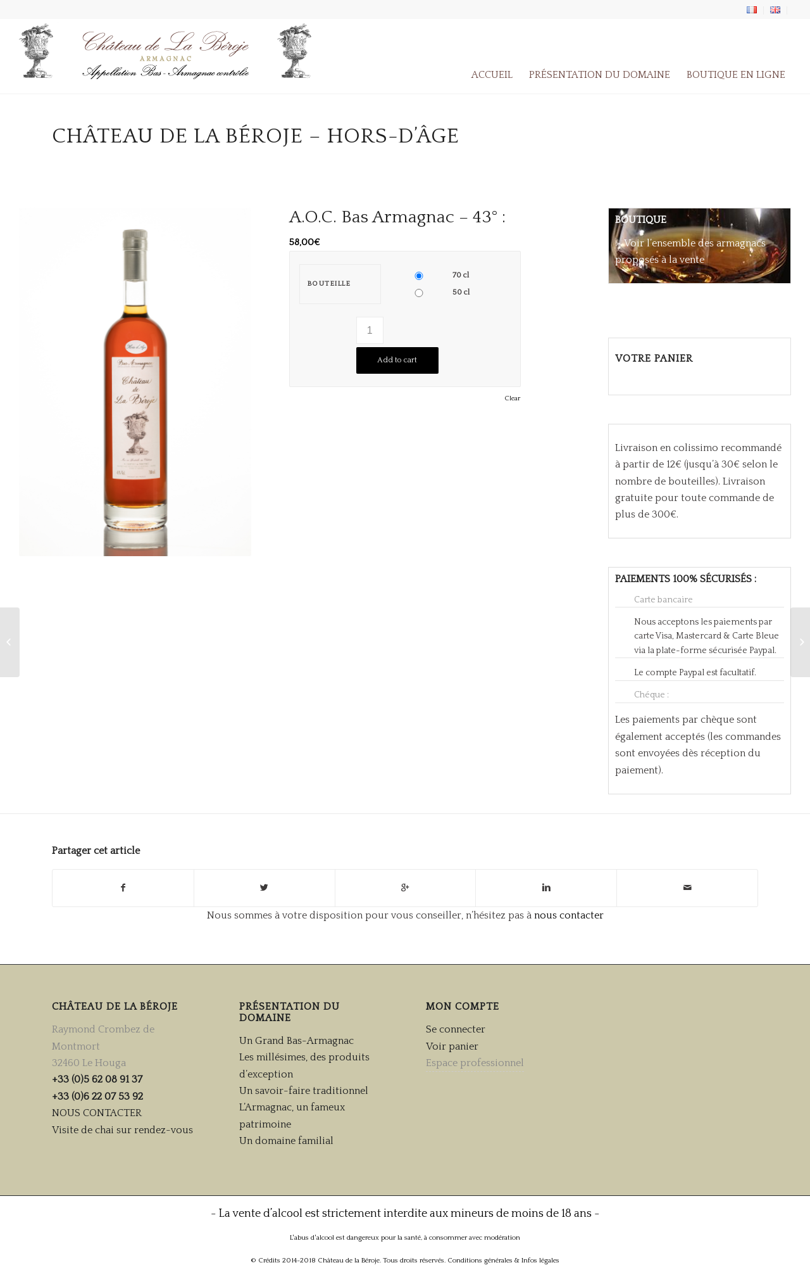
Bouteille (329, 284)
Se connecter (455, 1029)
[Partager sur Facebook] (123, 888)
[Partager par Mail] (687, 888)
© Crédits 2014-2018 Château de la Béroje (315, 1260)
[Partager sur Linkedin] (546, 888)
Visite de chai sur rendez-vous (122, 1130)
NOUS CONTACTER (97, 1113)
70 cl (460, 275)
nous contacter (569, 915)
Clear (512, 398)
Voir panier (452, 1046)
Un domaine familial (286, 1141)
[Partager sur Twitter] (264, 888)
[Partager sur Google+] (405, 888)
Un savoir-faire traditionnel (303, 1090)
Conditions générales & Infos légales (503, 1260)
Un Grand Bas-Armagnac (296, 1040)
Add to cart (397, 360)
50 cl (461, 292)
